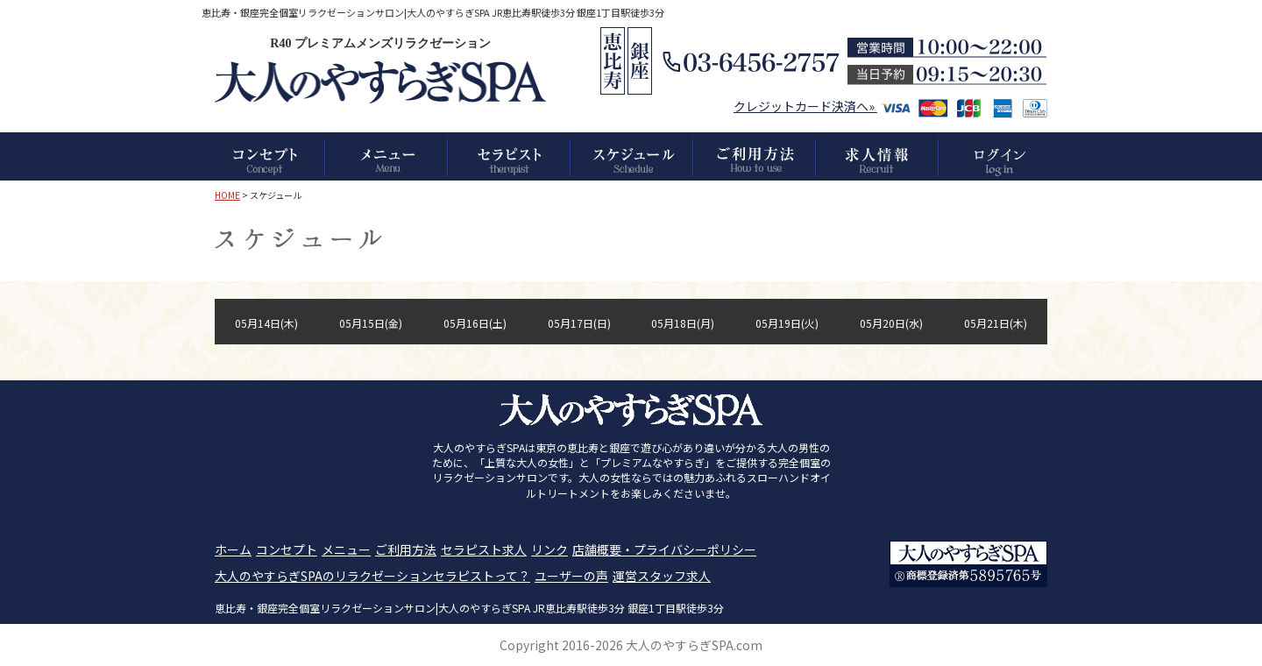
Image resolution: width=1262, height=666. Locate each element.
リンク (549, 549)
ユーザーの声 (571, 576)
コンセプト (286, 549)
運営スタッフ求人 (662, 576)
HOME (227, 195)
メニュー (346, 549)
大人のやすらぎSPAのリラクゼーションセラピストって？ (372, 576)
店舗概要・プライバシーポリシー (664, 549)
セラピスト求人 (484, 549)
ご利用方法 (405, 549)
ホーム (233, 549)
